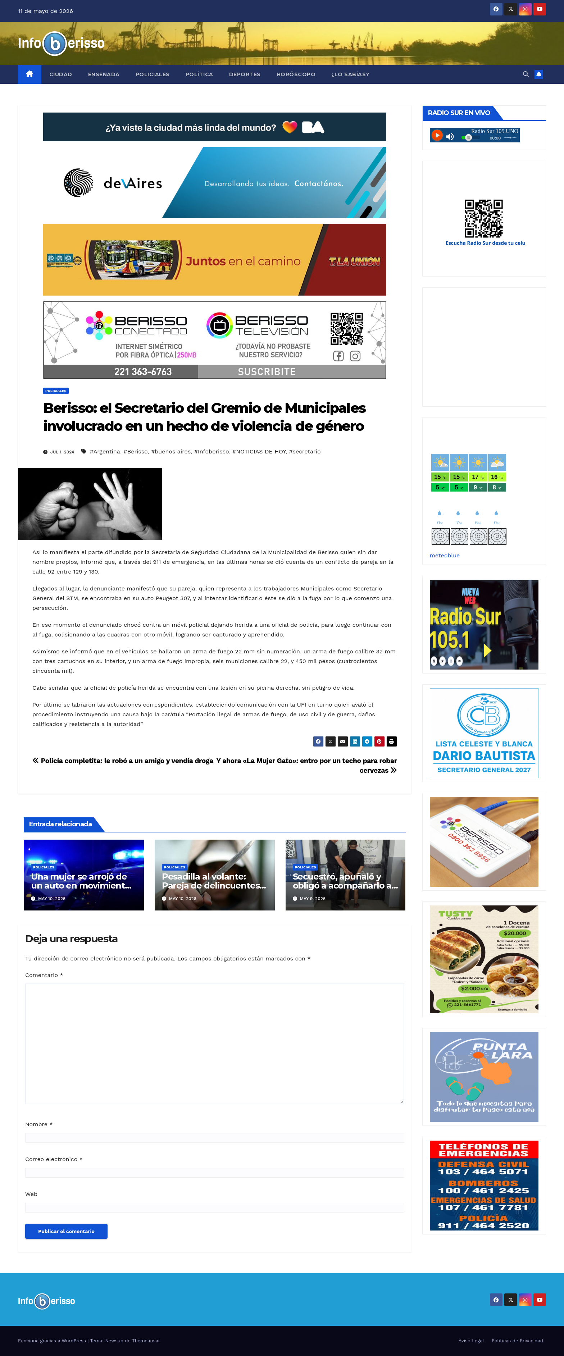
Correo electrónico (54, 1159)
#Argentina (105, 451)
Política (199, 74)
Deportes (245, 74)
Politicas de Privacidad (517, 1340)
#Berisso (136, 451)
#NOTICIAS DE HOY (258, 451)
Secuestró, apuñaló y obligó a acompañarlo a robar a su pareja (342, 885)
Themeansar (146, 1340)
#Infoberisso (211, 451)
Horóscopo (296, 74)
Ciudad (60, 74)
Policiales (153, 74)
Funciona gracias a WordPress (52, 1340)
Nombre (39, 1124)
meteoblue (445, 555)
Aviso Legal (471, 1340)
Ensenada (104, 74)
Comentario (44, 975)
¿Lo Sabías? (350, 74)
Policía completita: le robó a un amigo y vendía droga (122, 761)
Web (31, 1194)
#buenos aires (171, 451)
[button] (526, 74)
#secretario (304, 451)
